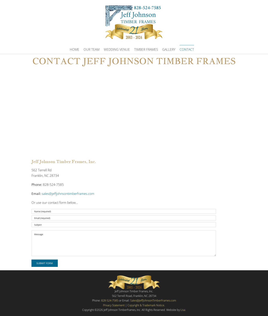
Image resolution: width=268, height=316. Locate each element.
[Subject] (123, 224)
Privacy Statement (114, 305)
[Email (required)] (123, 218)
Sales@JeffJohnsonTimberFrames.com (153, 300)
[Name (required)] (123, 211)
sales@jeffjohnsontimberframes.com (68, 193)
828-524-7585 (109, 300)
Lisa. (183, 310)
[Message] (123, 243)
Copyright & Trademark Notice (146, 305)
